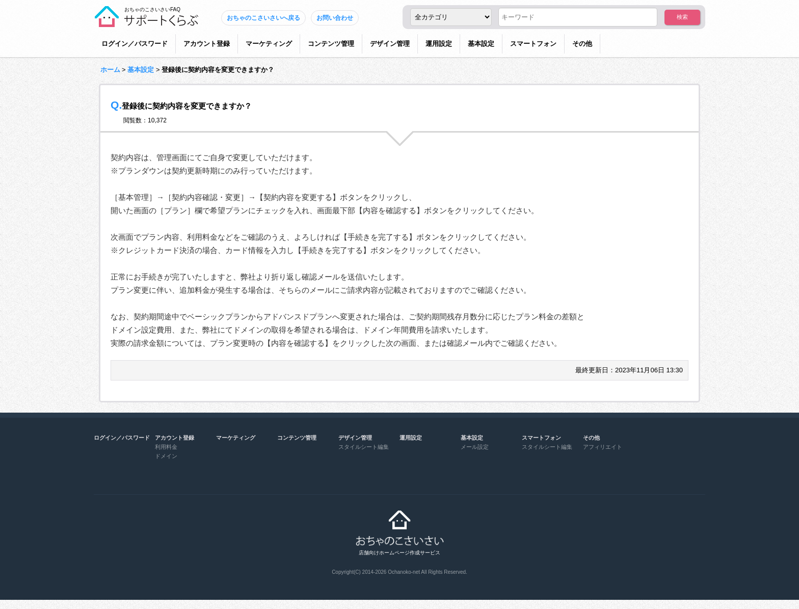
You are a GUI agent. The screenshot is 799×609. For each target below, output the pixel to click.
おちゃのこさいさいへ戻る (263, 17)
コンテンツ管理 (331, 43)
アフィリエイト (602, 447)
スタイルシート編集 (363, 447)
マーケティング (269, 43)
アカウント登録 (206, 43)
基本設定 (481, 43)
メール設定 (475, 447)
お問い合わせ (334, 17)
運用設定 (438, 43)
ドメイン (166, 456)
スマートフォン (533, 43)
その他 (582, 43)
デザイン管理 (390, 43)
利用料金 (166, 447)
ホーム (110, 69)
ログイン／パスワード (134, 43)
